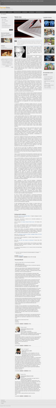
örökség (7, 66)
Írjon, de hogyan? (25, 349)
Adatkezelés (24, 12)
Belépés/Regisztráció (40, 12)
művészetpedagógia (6, 61)
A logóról (2, 403)
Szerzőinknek (3, 12)
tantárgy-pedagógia (8, 65)
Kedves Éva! (23, 374)
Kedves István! (24, 327)
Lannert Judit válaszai (47, 87)
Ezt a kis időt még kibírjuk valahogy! (49, 46)
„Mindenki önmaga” (47, 83)
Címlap (2, 14)
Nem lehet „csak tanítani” (48, 62)
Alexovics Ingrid (20, 255)
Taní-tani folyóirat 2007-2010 (6, 25)
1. (14, 252)
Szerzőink (3, 22)
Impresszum (3, 400)
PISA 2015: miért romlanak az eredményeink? (26, 240)
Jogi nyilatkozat (3, 401)
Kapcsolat (10, 12)
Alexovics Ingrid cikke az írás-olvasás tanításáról (25, 262)
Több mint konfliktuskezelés (48, 19)
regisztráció (21, 323)
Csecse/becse (31, 12)
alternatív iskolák (4, 58)
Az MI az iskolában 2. (47, 54)
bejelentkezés (26, 323)
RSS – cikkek (4, 19)
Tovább (12, 67)
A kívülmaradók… (47, 36)
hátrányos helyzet (4, 59)
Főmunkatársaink (17, 12)
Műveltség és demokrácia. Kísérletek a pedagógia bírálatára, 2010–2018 (30, 234)
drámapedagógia (9, 58)
